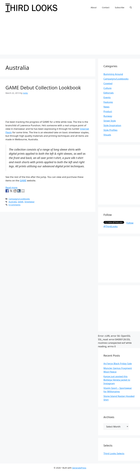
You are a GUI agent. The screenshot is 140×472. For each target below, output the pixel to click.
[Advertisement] (70, 35)
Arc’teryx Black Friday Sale (117, 363)
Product (107, 111)
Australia (13, 201)
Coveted (107, 83)
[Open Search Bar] (131, 7)
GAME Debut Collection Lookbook (43, 87)
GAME (23, 180)
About (94, 7)
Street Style (109, 120)
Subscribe (119, 7)
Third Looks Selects (113, 453)
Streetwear (29, 201)
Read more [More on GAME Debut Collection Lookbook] (11, 187)
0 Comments (14, 204)
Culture (107, 88)
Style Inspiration (112, 125)
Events (107, 97)
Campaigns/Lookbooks (19, 199)
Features (108, 102)
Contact (105, 7)
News (106, 106)
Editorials (108, 92)
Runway (107, 116)
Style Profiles (110, 130)
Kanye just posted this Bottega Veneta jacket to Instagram (116, 380)
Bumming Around (113, 74)
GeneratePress (79, 467)
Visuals (107, 134)
